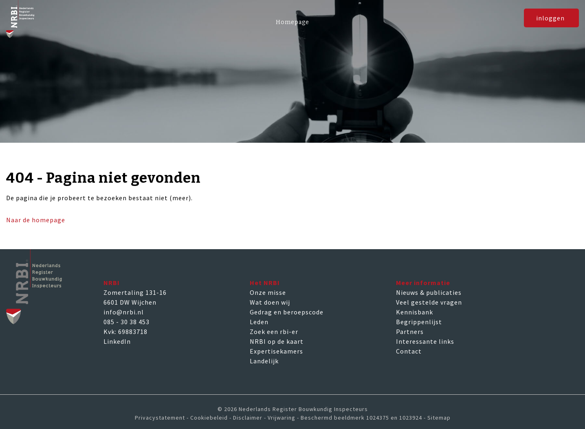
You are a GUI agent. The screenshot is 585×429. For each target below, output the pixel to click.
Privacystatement (160, 417)
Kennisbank (414, 312)
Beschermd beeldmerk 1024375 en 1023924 (361, 417)
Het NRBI (265, 283)
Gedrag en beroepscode (286, 312)
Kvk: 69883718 (125, 331)
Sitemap (439, 417)
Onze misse (268, 292)
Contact (409, 351)
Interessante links (425, 341)
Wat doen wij (270, 302)
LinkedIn (117, 341)
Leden (259, 322)
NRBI (111, 283)
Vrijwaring (281, 417)
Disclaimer (247, 417)
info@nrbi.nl (123, 312)
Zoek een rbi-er (274, 331)
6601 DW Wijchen (129, 302)
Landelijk (264, 361)
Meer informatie (423, 283)
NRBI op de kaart (276, 341)
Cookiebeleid (209, 417)
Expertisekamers (276, 351)
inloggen (550, 24)
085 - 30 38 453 (126, 322)
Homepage (292, 22)
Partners (410, 331)
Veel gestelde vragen (429, 302)
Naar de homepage (35, 220)
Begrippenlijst (419, 322)
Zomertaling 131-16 (135, 292)
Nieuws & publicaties (429, 292)
